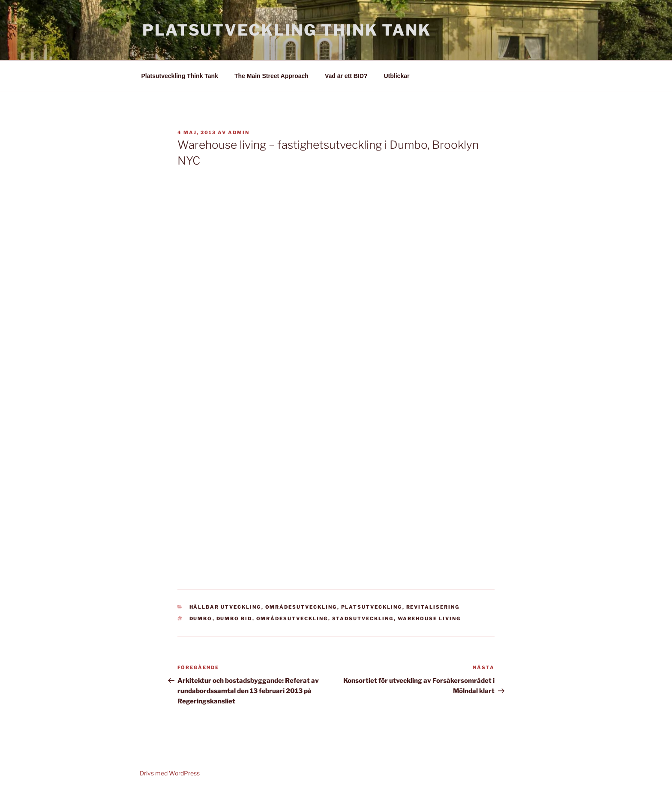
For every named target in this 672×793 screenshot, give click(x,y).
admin (238, 132)
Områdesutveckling (301, 607)
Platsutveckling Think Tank (286, 30)
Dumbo (201, 619)
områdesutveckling (292, 619)
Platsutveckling (371, 607)
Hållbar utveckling (225, 607)
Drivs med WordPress (170, 773)
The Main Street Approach (271, 75)
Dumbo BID (234, 619)
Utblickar (397, 75)
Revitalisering (433, 607)
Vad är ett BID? (346, 75)
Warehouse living (429, 619)
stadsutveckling (363, 619)
